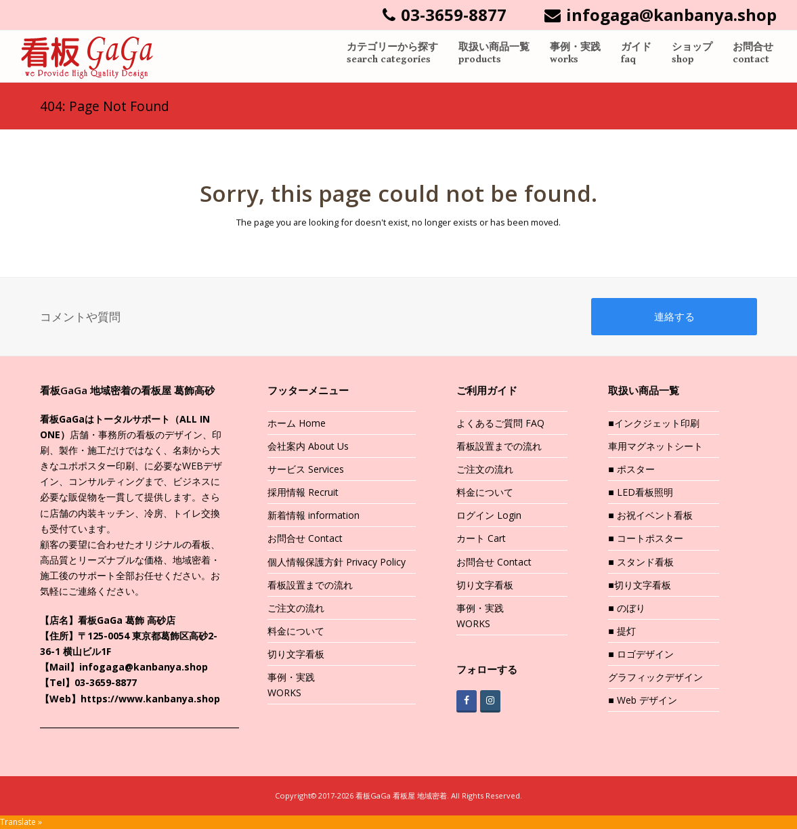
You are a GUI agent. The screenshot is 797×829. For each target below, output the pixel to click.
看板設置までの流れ (310, 584)
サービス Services (305, 469)
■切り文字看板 (639, 584)
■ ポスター (631, 469)
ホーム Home (296, 423)
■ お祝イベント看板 (650, 515)
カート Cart (481, 538)
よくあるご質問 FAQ (500, 423)
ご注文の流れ (295, 607)
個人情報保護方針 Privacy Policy (336, 561)
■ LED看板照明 (640, 492)
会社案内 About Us (308, 446)
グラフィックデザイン (655, 677)
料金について (295, 630)
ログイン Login (488, 515)
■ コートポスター (645, 538)
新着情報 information (313, 515)
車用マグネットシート (655, 446)
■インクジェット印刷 (653, 423)
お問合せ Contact (305, 538)
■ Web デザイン (642, 700)
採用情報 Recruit (303, 492)
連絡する (674, 316)
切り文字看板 (295, 653)
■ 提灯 (621, 630)
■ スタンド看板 (640, 561)
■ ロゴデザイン (640, 653)
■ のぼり (626, 607)
